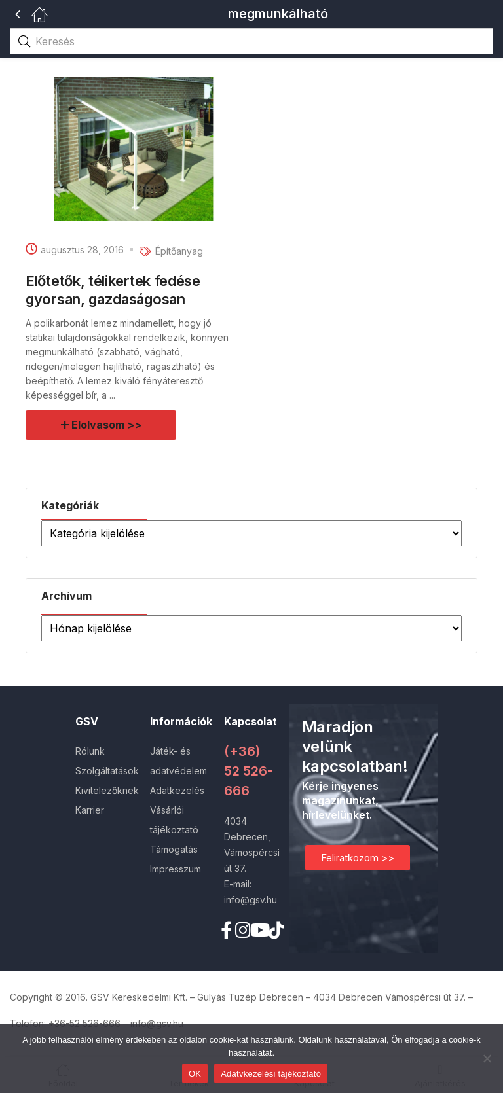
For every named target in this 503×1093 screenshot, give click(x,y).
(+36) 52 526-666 (248, 771)
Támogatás (174, 849)
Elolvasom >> (107, 424)
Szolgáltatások (107, 770)
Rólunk (90, 751)
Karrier (89, 809)
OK (195, 1074)
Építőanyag (179, 251)
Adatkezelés (177, 790)
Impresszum (175, 868)
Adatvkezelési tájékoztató (271, 1074)
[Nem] (486, 1058)
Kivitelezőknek (107, 790)
